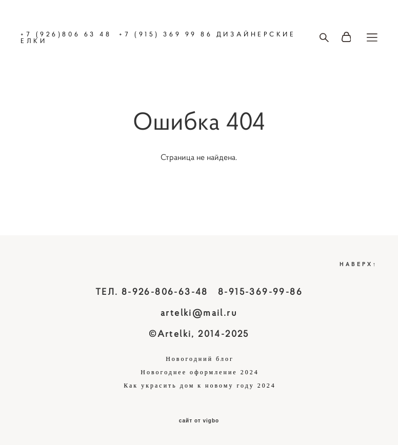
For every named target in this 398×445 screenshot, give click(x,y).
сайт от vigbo (199, 420)
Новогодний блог (200, 358)
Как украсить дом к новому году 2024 (200, 385)
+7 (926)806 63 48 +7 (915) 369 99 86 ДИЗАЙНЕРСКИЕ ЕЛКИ (158, 37)
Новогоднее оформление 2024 (199, 372)
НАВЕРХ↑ (359, 264)
